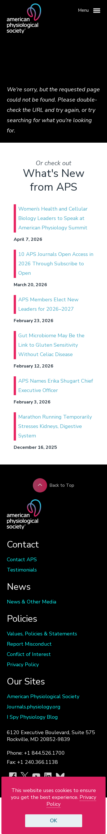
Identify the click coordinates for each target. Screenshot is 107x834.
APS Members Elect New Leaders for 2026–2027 (48, 304)
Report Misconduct (29, 644)
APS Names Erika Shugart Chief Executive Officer (55, 385)
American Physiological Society (43, 696)
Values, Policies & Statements (42, 633)
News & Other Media (31, 601)
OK (53, 820)
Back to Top (53, 485)
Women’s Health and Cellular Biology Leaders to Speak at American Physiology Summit (53, 218)
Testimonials (22, 569)
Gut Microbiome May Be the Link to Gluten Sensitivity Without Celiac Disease (51, 345)
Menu (89, 10)
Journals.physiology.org (33, 706)
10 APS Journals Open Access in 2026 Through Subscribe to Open (55, 263)
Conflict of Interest (29, 654)
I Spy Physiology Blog (32, 717)
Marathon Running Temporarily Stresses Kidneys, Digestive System (55, 426)
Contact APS (22, 559)
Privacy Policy (23, 664)
